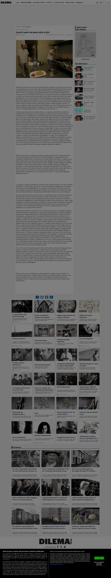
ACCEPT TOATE (99, 558)
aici (3, 570)
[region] (55, 563)
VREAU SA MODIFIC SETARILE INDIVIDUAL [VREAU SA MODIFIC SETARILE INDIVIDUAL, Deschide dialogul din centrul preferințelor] (99, 563)
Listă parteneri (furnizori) (56, 564)
